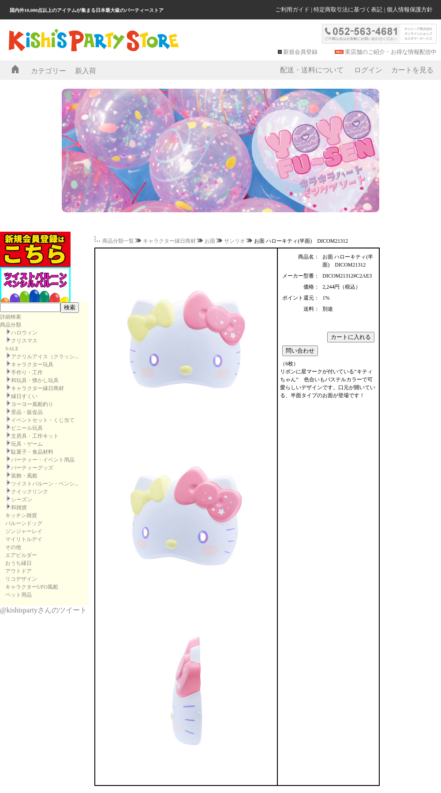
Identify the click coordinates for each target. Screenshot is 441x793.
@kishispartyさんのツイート (43, 610)
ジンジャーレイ (23, 531)
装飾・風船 (24, 476)
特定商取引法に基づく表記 (348, 9)
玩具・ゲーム (27, 444)
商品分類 (10, 325)
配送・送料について (312, 70)
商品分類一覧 (118, 241)
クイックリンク (29, 492)
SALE (12, 349)
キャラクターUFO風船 (31, 587)
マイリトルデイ (23, 539)
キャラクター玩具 (32, 364)
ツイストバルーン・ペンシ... (44, 484)
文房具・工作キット (35, 436)
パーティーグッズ (32, 468)
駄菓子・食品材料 (32, 452)
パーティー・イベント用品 (43, 460)
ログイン (368, 70)
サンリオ (234, 241)
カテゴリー (48, 71)
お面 (210, 241)
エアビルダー (21, 555)
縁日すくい (24, 396)
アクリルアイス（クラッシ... (44, 356)
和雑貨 (19, 507)
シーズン (21, 499)
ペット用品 (18, 595)
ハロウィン (24, 333)
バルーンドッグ (23, 523)
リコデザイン (21, 579)
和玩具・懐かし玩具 (35, 380)
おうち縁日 (18, 563)
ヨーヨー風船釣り (32, 404)
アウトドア (18, 571)
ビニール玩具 (27, 428)
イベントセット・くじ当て (43, 420)
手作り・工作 (27, 372)
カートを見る (412, 70)
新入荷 (85, 71)
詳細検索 (10, 317)
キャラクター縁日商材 (37, 388)
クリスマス (24, 341)
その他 (13, 547)
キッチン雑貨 (21, 515)
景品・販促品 (27, 412)
